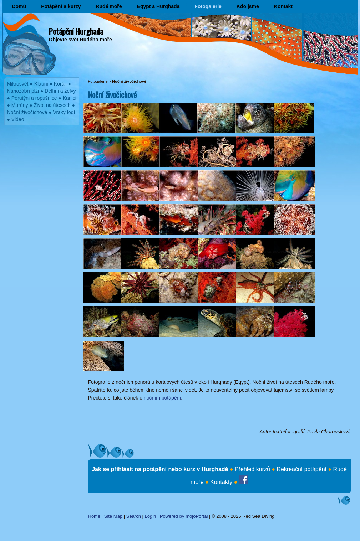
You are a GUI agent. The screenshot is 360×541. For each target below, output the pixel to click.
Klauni (41, 84)
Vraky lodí (64, 112)
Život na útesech (52, 105)
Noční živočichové (27, 112)
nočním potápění (162, 398)
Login (150, 516)
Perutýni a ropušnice (34, 98)
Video (17, 119)
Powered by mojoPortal (184, 516)
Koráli (60, 84)
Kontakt (283, 6)
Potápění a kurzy (61, 6)
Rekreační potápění (301, 469)
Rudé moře (109, 6)
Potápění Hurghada (76, 31)
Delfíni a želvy (60, 91)
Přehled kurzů (252, 469)
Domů (19, 6)
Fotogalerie (207, 6)
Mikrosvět (18, 84)
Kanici (69, 98)
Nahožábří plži (23, 91)
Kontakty (221, 482)
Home (94, 516)
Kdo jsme (248, 6)
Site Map (113, 516)
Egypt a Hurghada (158, 6)
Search (133, 516)
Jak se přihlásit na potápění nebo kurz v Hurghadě (160, 469)
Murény (19, 105)
